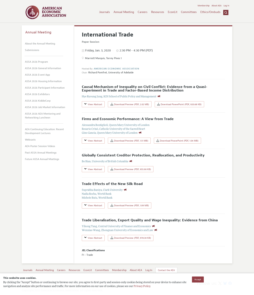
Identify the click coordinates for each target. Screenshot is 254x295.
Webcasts (30, 139)
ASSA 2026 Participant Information (45, 87)
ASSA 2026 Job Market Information (45, 107)
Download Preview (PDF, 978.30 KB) (130, 237)
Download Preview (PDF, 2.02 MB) (129, 104)
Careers (142, 12)
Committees (189, 12)
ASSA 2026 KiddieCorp (38, 100)
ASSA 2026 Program (36, 61)
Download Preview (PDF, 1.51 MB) (129, 140)
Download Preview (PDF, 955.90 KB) (130, 169)
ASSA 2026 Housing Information (43, 81)
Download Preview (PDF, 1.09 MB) (129, 205)
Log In (226, 5)
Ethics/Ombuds (210, 12)
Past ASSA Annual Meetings (41, 152)
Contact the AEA (166, 270)
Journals (104, 12)
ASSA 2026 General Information (43, 68)
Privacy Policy (142, 286)
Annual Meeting (124, 12)
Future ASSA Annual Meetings (42, 159)
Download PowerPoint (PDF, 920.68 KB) (179, 104)
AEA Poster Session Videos (40, 146)
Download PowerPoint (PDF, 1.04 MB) (177, 140)
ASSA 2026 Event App (37, 74)
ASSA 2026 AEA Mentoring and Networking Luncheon (42, 115)
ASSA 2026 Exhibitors (37, 94)
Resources (157, 12)
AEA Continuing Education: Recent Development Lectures (44, 131)
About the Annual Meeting (40, 43)
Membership (204, 5)
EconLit (172, 12)
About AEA (216, 5)
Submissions (32, 50)
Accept (197, 279)
